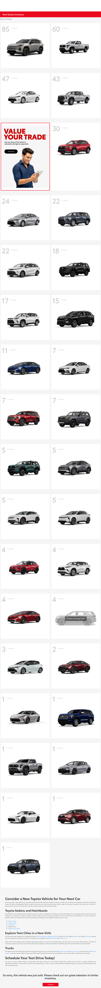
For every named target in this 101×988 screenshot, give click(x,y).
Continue (50, 984)
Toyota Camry (12, 921)
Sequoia (75, 936)
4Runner (87, 936)
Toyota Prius (11, 925)
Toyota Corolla (12, 923)
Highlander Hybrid (52, 936)
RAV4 (64, 936)
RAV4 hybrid (52, 938)
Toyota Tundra (63, 951)
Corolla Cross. (63, 938)
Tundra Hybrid (74, 951)
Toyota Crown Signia (14, 928)
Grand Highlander (41, 936)
